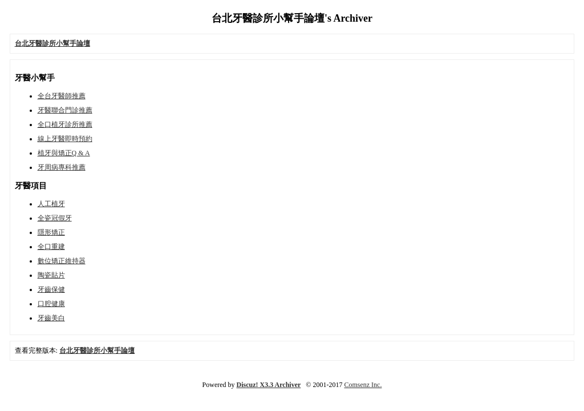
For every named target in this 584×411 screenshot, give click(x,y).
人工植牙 (51, 204)
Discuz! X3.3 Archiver (269, 385)
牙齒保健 (51, 289)
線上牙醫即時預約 (65, 139)
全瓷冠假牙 (55, 218)
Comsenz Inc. (363, 385)
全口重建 (51, 247)
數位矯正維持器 (62, 261)
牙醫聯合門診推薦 (65, 110)
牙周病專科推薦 (62, 167)
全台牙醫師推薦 (62, 96)
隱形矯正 (51, 232)
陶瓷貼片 (51, 275)
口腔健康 (51, 304)
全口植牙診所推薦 (65, 124)
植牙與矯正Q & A (64, 153)
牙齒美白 (51, 318)
